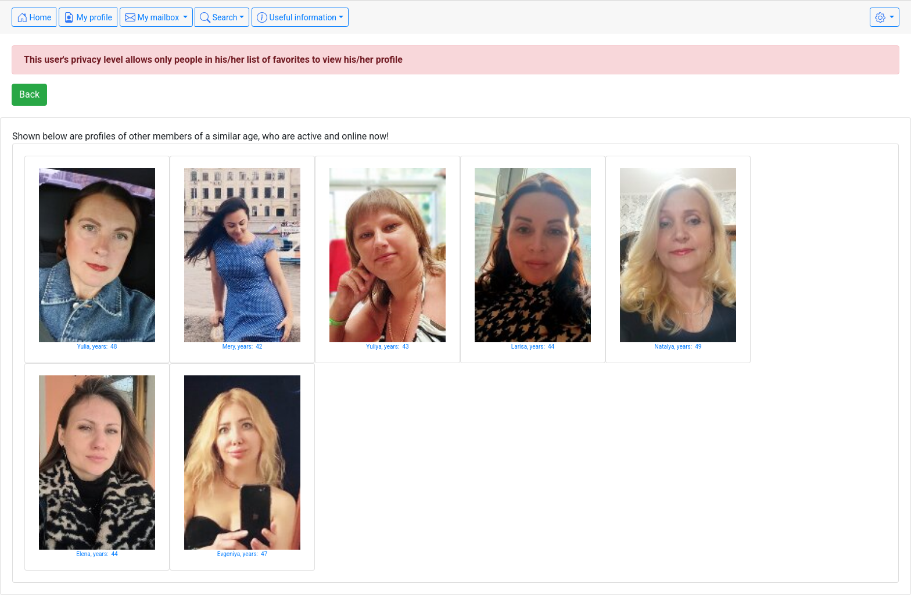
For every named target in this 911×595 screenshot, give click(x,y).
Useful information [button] (296, 17)
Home (34, 17)
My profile (88, 17)
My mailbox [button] (153, 17)
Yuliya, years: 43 (387, 346)
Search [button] (218, 17)
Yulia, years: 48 (97, 346)
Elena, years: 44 (96, 554)
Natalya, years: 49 (678, 346)
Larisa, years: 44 (532, 346)
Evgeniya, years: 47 (242, 554)
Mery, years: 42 (243, 346)
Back (29, 94)
